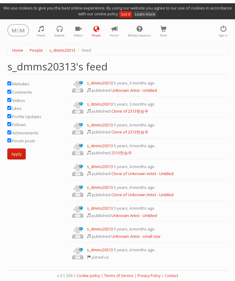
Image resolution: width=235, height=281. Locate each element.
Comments (19, 92)
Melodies (18, 84)
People (36, 50)
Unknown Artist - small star (136, 236)
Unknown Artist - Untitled (134, 90)
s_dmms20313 (62, 50)
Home (17, 50)
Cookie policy (88, 275)
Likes (14, 108)
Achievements (23, 133)
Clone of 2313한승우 (129, 111)
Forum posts (21, 141)
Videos (16, 100)
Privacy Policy (149, 275)
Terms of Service (118, 275)
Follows (16, 124)
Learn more (145, 14)
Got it (125, 14)
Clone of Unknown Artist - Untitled (142, 173)
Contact (171, 275)
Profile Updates (24, 116)
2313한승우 (121, 152)
